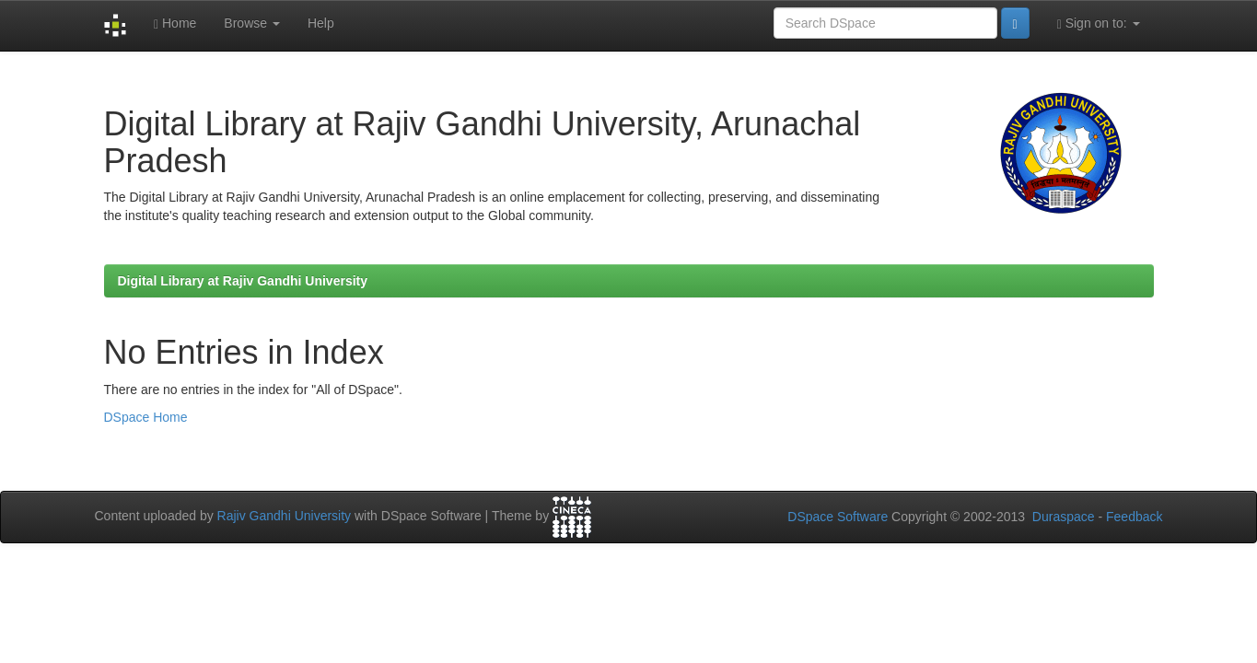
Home (175, 23)
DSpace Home (146, 417)
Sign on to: (1098, 23)
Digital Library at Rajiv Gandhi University (243, 280)
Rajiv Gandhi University (284, 515)
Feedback (1134, 516)
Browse (252, 23)
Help (321, 23)
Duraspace (1063, 516)
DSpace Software (837, 516)
